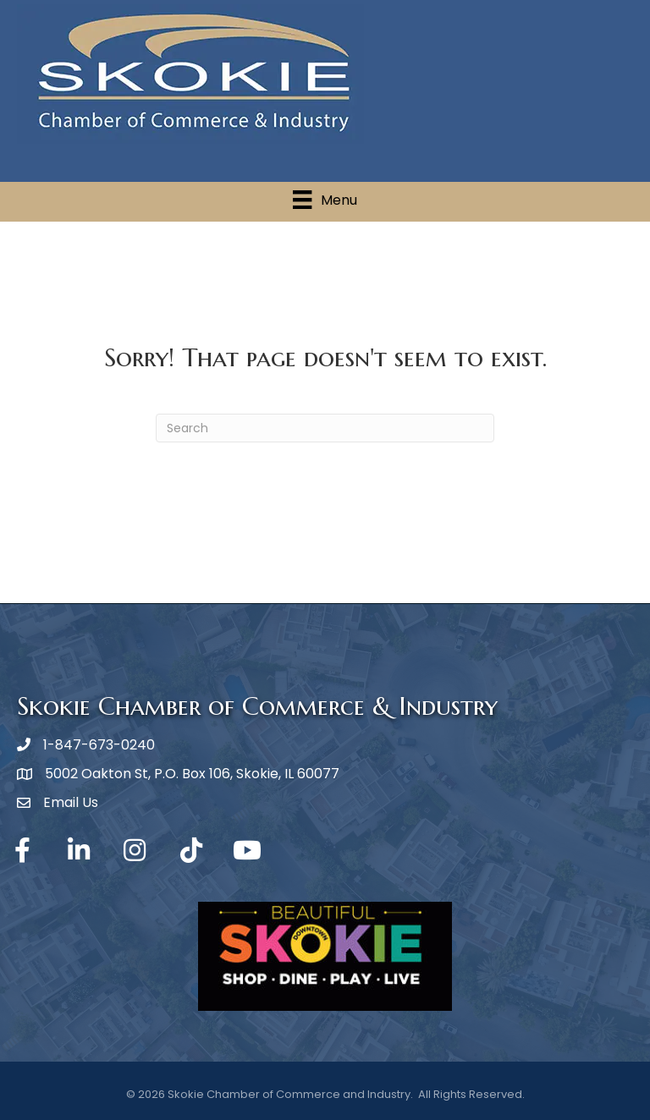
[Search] (325, 428)
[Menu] (324, 199)
